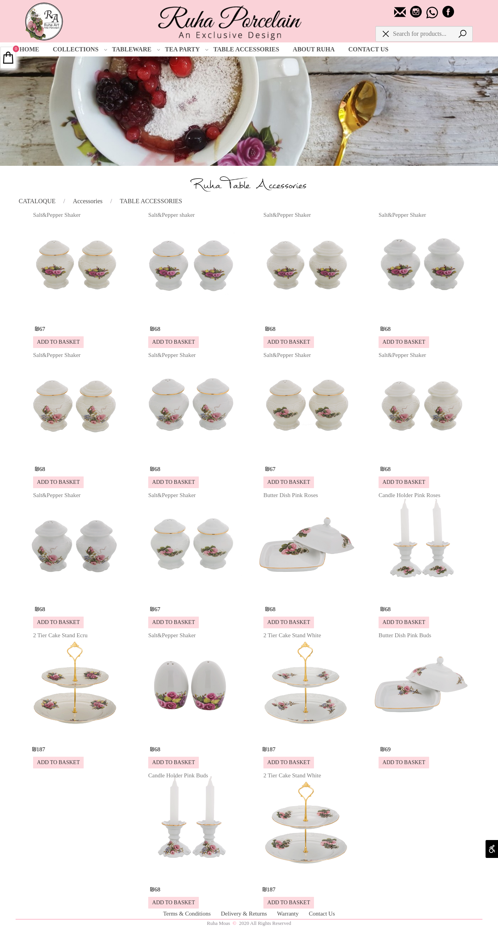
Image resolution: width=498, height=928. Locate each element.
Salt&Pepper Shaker (57, 215)
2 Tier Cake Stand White (292, 635)
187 (41, 749)
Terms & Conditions (187, 913)
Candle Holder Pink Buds (178, 775)
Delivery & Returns (244, 913)
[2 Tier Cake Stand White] (306, 735)
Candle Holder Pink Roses (409, 495)
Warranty (288, 913)
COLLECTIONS (80, 49)
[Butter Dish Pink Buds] (421, 735)
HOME (29, 49)
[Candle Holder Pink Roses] (421, 595)
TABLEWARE (136, 49)
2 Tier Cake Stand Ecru (60, 635)
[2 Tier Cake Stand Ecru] (75, 735)
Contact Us (322, 913)
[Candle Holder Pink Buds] (191, 875)
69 (388, 749)
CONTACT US (368, 49)
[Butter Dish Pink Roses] (306, 595)
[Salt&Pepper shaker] (191, 314)
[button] (58, 342)
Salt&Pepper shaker (171, 215)
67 (42, 329)
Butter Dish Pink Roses (290, 495)
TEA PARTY (187, 49)
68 (157, 329)
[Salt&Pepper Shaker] (75, 314)
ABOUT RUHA (314, 49)
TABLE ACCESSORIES (246, 49)
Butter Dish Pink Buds (405, 635)
